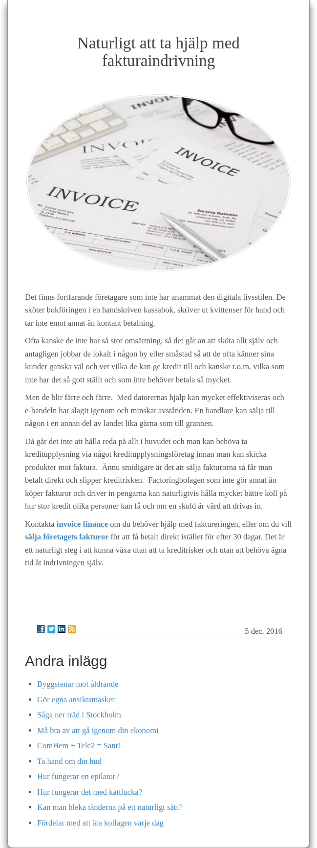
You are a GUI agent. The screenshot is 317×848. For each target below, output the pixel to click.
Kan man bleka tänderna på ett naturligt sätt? (109, 807)
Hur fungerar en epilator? (78, 776)
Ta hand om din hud (69, 761)
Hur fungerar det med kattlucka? (89, 792)
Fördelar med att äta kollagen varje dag (100, 822)
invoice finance (82, 524)
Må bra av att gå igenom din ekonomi (98, 730)
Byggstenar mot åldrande (77, 684)
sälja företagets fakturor (66, 536)
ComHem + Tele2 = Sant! (79, 745)
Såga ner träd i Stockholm (79, 714)
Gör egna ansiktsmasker (76, 699)
